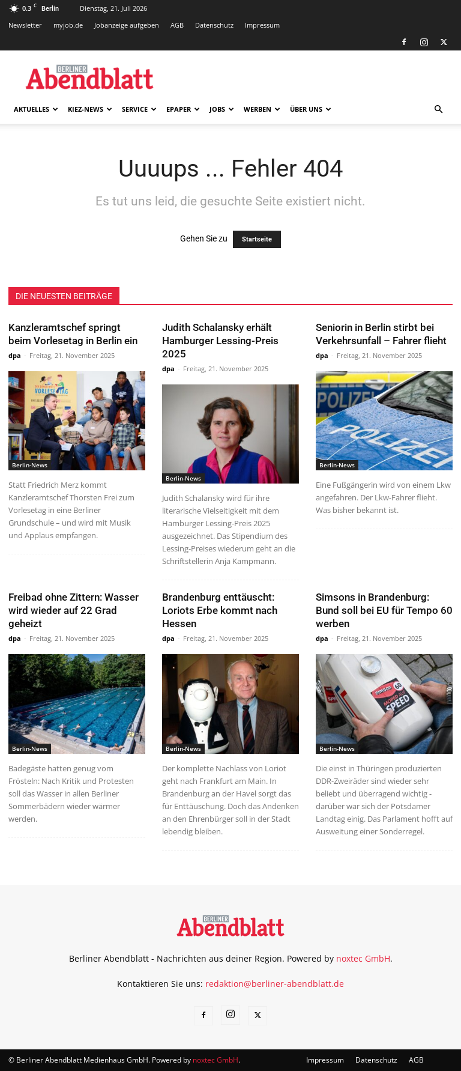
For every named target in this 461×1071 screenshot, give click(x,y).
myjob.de (68, 24)
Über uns (310, 109)
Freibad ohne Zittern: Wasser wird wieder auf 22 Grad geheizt (73, 610)
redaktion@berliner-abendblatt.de (274, 983)
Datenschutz (214, 24)
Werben (262, 109)
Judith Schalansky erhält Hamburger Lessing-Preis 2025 (220, 340)
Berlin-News (29, 465)
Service (139, 109)
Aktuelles (36, 109)
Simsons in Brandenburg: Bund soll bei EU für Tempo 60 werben (384, 610)
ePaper (183, 109)
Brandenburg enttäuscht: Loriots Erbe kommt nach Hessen (219, 610)
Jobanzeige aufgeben (126, 24)
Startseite (257, 239)
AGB (177, 24)
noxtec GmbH (363, 958)
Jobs (221, 109)
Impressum (262, 24)
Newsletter (25, 24)
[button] (438, 109)
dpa (14, 355)
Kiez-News (90, 109)
